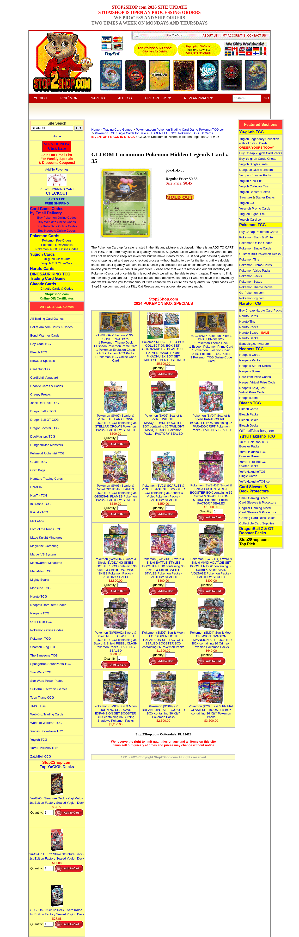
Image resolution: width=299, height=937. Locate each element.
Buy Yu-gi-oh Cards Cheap (257, 158)
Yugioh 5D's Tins (250, 181)
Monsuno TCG (40, 588)
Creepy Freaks (40, 394)
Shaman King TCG (43, 647)
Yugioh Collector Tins (253, 186)
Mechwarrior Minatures (46, 563)
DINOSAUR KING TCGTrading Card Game (50, 276)
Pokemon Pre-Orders (57, 240)
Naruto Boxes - (254, 332)
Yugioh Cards (42, 254)
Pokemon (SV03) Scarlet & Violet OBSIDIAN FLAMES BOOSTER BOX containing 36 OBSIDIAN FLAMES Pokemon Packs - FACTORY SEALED (115, 491)
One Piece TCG (41, 622)
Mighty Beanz (39, 579)
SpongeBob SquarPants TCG (50, 664)
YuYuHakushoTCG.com (255, 481)
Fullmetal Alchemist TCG (47, 453)
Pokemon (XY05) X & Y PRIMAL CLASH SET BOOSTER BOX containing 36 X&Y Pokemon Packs (211, 710)
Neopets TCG (39, 613)
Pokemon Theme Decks (256, 287)
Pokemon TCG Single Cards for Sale (120, 133)
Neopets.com (248, 398)
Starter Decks (265, 197)
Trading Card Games (117, 129)
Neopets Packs (249, 360)
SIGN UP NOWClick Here (57, 146)
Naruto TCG (38, 596)
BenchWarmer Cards (44, 335)
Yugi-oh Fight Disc (252, 214)
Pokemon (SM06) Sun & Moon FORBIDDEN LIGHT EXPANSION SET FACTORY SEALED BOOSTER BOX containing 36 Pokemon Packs (163, 638)
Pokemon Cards (44, 236)
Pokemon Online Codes (46, 630)
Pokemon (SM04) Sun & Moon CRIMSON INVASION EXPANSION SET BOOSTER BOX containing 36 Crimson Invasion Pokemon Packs (211, 638)
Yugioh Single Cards (253, 164)
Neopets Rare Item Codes (48, 605)
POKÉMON (69, 98)
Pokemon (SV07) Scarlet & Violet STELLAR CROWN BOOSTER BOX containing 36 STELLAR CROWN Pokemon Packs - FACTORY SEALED (115, 421)
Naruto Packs (248, 327)
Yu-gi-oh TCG (251, 132)
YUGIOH (40, 98)
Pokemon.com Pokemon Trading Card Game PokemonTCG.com (181, 129)
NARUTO (98, 98)
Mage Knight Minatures (46, 537)
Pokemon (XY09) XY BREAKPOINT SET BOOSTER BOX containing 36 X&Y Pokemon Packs (163, 710)
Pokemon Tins (249, 259)
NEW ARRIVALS (198, 98)
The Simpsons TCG (44, 655)
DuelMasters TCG (42, 436)
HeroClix (36, 487)
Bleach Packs (248, 414)
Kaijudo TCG (39, 512)
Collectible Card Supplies (256, 523)
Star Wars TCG (40, 672)
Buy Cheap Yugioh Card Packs (260, 153)
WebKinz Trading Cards (46, 714)
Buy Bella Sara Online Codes (57, 226)
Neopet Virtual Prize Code (257, 382)
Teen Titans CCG (42, 697)
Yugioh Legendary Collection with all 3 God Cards (259, 143)
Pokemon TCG (40, 638)
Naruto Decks (248, 338)
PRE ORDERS (158, 98)
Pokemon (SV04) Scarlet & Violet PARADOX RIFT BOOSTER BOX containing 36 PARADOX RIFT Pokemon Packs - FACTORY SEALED (211, 421)
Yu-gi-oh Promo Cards (254, 208)
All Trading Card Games (47, 318)
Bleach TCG (38, 352)
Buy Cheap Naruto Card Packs (260, 310)
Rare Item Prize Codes (255, 377)
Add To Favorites (56, 169)
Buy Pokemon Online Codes (56, 217)
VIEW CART (174, 34)
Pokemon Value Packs (254, 270)
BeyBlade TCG (40, 344)
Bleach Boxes (248, 420)
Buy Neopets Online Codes (57, 230)
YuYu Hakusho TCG (44, 748)
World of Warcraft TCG (46, 723)
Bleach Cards (248, 409)
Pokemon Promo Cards (255, 265)
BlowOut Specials (42, 361)
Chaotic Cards (43, 284)
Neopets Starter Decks (255, 366)
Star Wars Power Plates (46, 680)
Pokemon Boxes (250, 281)
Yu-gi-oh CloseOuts (56, 259)
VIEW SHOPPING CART (57, 189)
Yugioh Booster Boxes (254, 192)
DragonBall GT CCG (44, 419)
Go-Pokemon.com (251, 292)
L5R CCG (37, 521)
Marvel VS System (43, 554)
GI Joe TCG (38, 462)
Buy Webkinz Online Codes (57, 222)
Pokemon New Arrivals (57, 245)
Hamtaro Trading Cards (46, 478)
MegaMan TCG (41, 571)
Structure (245, 197)
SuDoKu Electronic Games (48, 689)
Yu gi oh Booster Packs (255, 175)
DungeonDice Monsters (46, 445)
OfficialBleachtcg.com (256, 431)
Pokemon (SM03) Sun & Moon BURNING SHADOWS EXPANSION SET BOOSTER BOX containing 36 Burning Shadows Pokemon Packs (115, 711)
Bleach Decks (248, 425)
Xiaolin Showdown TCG (46, 731)
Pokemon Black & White (256, 237)
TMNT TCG (38, 706)
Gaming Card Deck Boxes (257, 518)
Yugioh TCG (38, 739)
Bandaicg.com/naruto (254, 343)
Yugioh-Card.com (251, 219)
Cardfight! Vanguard (44, 377)
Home (57, 136)
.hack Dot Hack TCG (44, 403)
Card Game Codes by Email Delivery (46, 211)
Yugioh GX (246, 203)
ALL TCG (125, 98)
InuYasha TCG (40, 504)
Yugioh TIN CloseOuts (56, 263)
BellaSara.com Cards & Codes (51, 327)
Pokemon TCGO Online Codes (57, 249)
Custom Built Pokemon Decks (260, 254)
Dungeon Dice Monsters (256, 170)
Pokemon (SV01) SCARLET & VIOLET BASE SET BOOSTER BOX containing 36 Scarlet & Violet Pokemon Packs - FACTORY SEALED (163, 491)
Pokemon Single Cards (255, 248)
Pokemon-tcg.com (251, 298)
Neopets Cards (249, 355)
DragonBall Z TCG (43, 411)
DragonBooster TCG (44, 428)
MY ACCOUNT (232, 35)
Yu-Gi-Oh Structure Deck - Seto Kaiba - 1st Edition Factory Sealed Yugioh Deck (57, 910)
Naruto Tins (247, 321)
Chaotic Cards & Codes (57, 288)
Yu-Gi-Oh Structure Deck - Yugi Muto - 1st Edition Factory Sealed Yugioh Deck (57, 798)
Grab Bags (37, 470)
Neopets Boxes (249, 371)
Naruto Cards (42, 269)
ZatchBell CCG (40, 756)
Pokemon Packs (250, 276)
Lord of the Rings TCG (45, 529)
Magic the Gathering (44, 546)
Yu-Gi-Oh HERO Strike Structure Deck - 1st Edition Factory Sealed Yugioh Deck (57, 854)
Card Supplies (40, 369)
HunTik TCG (39, 495)
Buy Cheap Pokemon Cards (258, 232)
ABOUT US (210, 35)
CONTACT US (256, 35)
